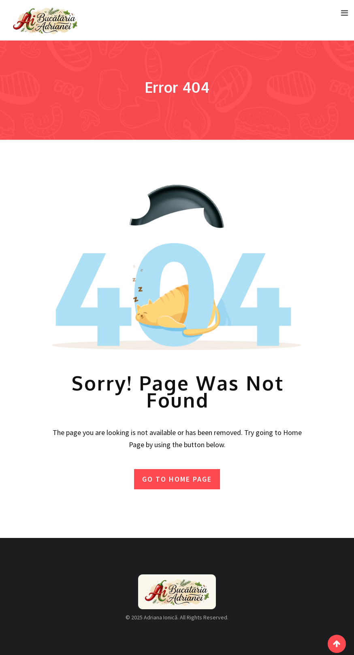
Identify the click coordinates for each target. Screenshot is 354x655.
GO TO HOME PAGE (177, 479)
